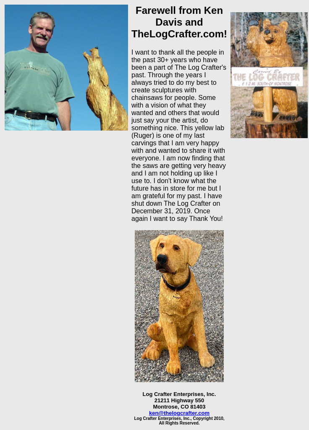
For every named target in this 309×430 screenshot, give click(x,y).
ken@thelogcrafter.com (179, 413)
